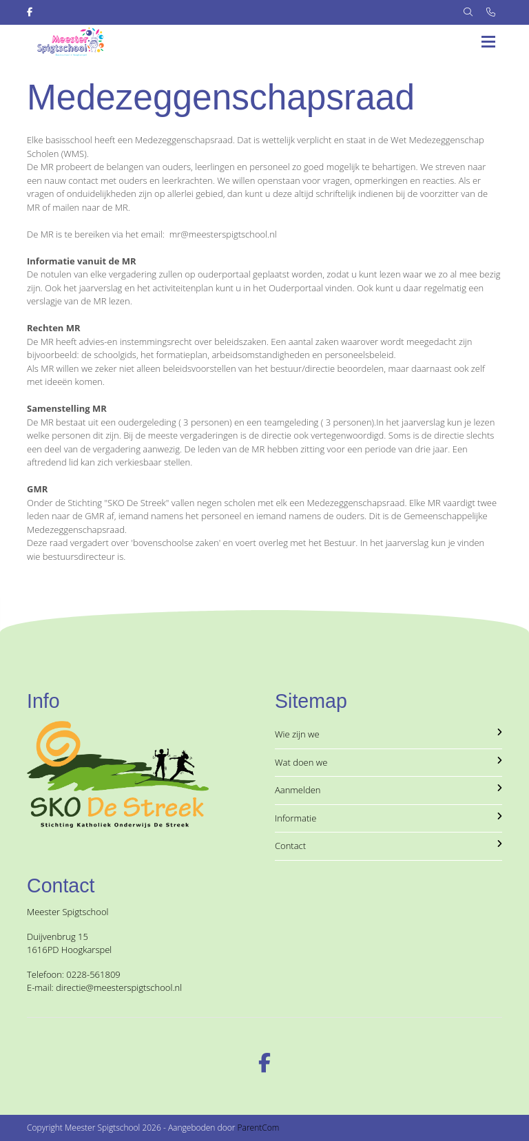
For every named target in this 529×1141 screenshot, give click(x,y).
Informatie (388, 818)
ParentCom (259, 1127)
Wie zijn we (388, 734)
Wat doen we (388, 762)
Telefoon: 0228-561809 (74, 974)
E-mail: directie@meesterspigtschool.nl (104, 987)
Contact (388, 845)
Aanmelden (388, 790)
